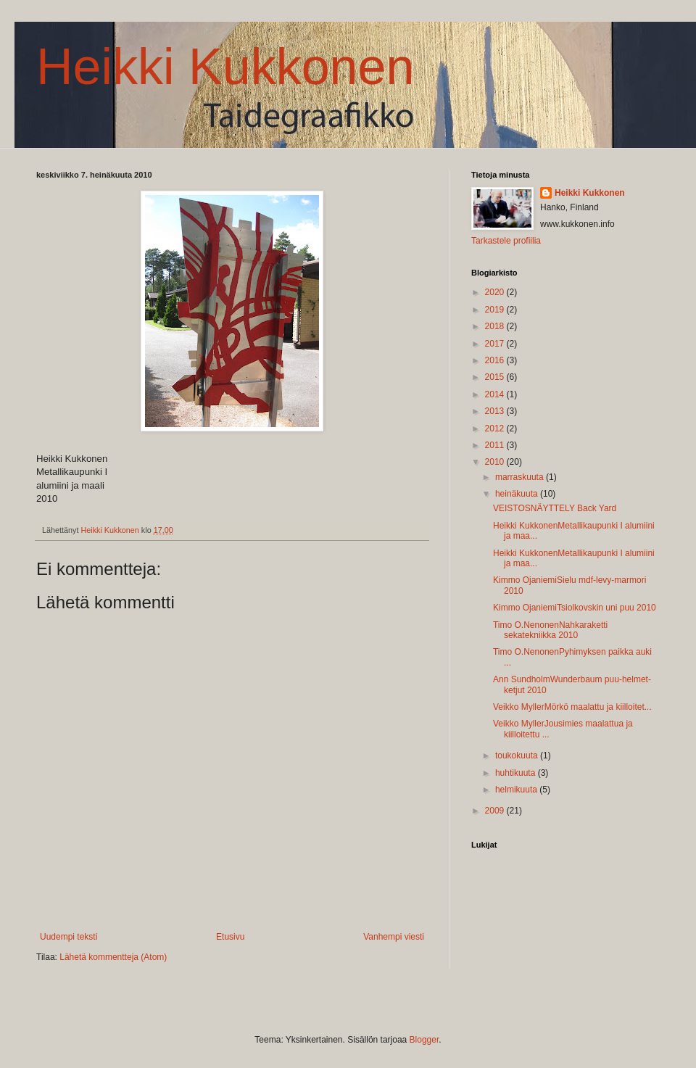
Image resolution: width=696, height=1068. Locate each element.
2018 (496, 326)
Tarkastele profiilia (506, 241)
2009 (496, 811)
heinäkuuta (517, 494)
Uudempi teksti (68, 937)
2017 (496, 344)
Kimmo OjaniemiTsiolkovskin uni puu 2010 (574, 608)
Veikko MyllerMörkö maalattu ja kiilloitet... (572, 707)
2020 (496, 292)
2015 (496, 377)
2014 (496, 394)
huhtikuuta (516, 773)
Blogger (424, 1040)
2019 (496, 310)
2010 (496, 462)
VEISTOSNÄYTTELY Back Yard (554, 508)
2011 (496, 445)
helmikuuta (517, 790)
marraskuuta (520, 477)
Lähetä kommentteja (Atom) (113, 957)
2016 (496, 360)
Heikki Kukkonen (225, 66)
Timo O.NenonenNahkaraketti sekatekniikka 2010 (550, 630)
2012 (496, 428)
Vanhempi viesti (393, 937)
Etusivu (230, 937)
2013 (496, 411)
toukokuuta (517, 755)
